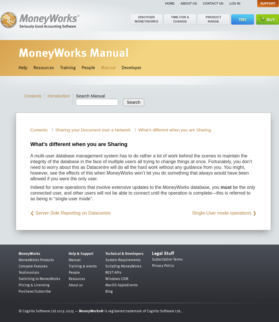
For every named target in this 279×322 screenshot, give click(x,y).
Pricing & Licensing (34, 285)
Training (68, 67)
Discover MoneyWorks (147, 19)
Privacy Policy (163, 265)
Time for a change (180, 19)
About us (189, 3)
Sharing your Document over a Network (93, 129)
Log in (234, 3)
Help (23, 67)
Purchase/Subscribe (35, 291)
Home (170, 3)
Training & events (83, 266)
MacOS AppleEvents (121, 285)
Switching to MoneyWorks (39, 278)
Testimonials (29, 272)
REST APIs (113, 272)
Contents (32, 95)
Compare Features (33, 266)
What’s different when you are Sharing (174, 129)
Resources (43, 67)
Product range (213, 19)
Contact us (213, 3)
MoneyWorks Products (36, 260)
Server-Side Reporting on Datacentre (72, 213)
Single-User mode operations (221, 213)
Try (242, 19)
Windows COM (116, 278)
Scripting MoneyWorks (123, 266)
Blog (109, 291)
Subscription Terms (167, 259)
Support (268, 3)
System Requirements (123, 260)
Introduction (59, 95)
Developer (131, 67)
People (88, 67)
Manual (108, 67)
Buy (267, 19)
